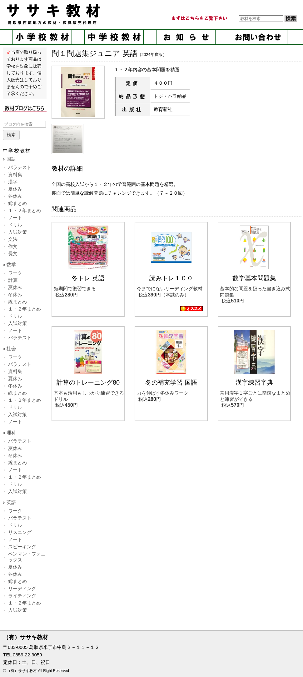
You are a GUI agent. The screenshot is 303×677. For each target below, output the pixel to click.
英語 (11, 502)
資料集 (15, 174)
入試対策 (17, 232)
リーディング (22, 588)
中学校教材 (114, 37)
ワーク (15, 273)
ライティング (22, 595)
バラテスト (20, 167)
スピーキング (22, 546)
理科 (11, 432)
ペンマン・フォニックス (27, 556)
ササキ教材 (55, 14)
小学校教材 (42, 37)
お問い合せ (257, 37)
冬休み (15, 196)
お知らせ (185, 37)
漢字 (12, 181)
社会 (11, 348)
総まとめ (17, 203)
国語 (11, 159)
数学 (11, 264)
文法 (12, 239)
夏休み (15, 189)
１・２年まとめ (24, 210)
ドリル (15, 224)
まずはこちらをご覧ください (199, 18)
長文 (12, 253)
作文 (12, 246)
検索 (11, 134)
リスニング (20, 532)
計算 (12, 280)
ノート (15, 217)
